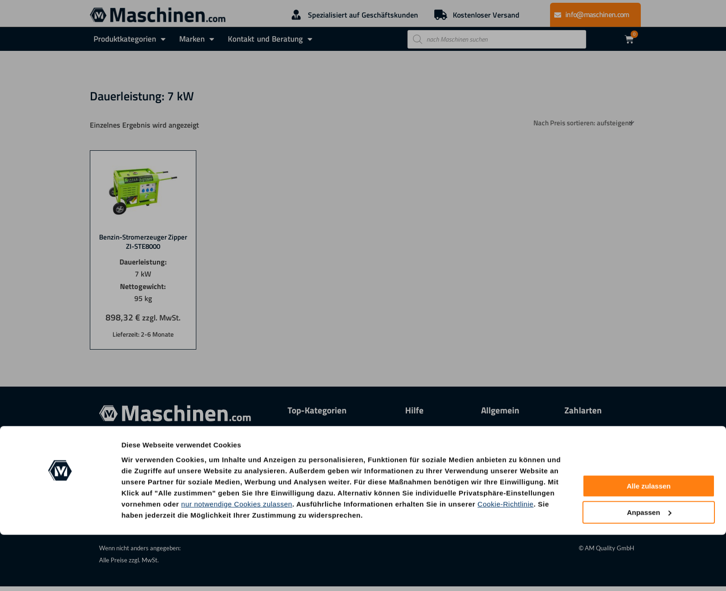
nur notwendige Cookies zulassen (236, 560)
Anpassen (649, 569)
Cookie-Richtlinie (505, 560)
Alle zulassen (648, 543)
